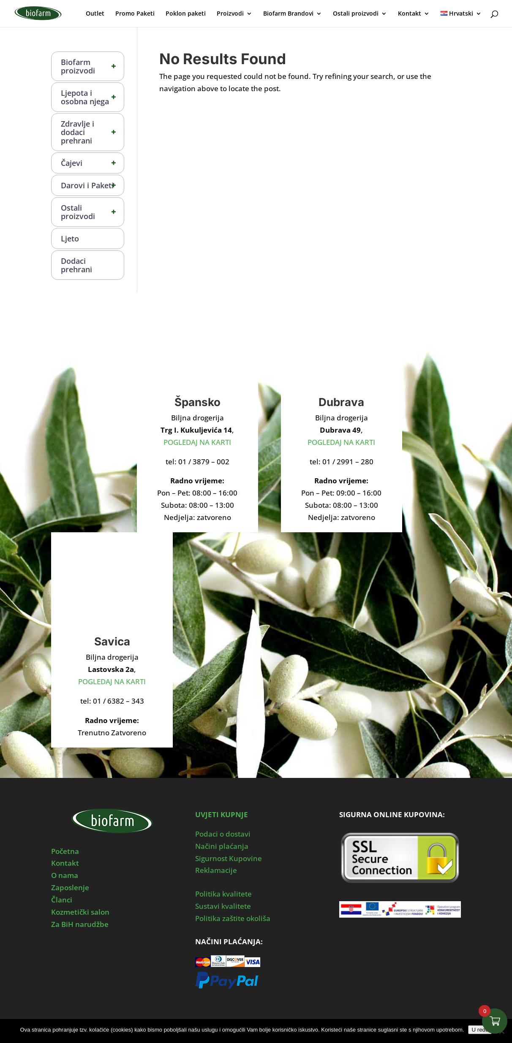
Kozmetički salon (80, 912)
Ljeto (70, 238)
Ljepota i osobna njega (92, 97)
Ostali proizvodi (356, 14)
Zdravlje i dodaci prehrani (92, 132)
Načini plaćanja (221, 846)
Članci (61, 900)
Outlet (95, 14)
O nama (64, 875)
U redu (479, 1030)
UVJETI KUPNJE (221, 814)
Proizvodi (230, 14)
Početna (65, 851)
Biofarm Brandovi (288, 14)
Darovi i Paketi (92, 185)
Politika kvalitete (223, 894)
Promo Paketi (135, 14)
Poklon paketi (186, 14)
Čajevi (92, 163)
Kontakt (409, 14)
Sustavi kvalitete (223, 906)
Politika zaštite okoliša (232, 918)
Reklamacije (216, 870)
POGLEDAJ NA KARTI (197, 442)
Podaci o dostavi (223, 834)
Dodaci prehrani (76, 265)
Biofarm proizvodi (92, 66)
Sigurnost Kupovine (228, 858)
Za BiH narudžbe (80, 924)
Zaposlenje (70, 887)
